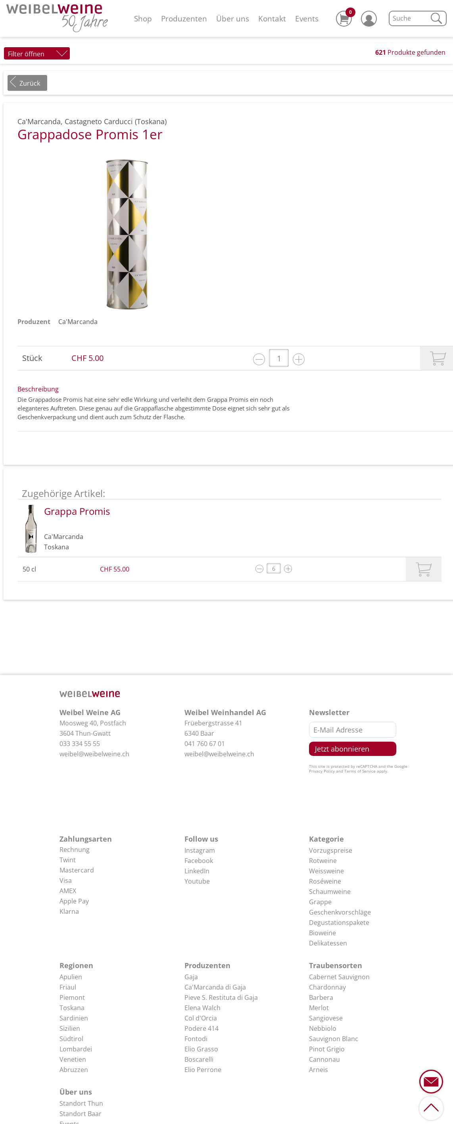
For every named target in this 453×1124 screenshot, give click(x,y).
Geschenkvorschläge (340, 912)
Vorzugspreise (330, 850)
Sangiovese (326, 1018)
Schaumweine (330, 891)
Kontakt (272, 18)
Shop (143, 18)
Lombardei (76, 1049)
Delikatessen (328, 943)
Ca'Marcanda (78, 321)
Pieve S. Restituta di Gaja (221, 997)
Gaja (191, 976)
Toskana (72, 1007)
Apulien (71, 976)
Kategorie (326, 839)
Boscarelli (198, 1059)
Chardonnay (327, 987)
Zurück (29, 83)
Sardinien (74, 1018)
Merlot (319, 1007)
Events (307, 18)
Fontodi (195, 1038)
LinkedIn (196, 871)
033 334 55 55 (80, 743)
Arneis (318, 1069)
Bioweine (322, 932)
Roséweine (325, 881)
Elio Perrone (202, 1069)
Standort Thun (81, 1103)
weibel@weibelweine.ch (94, 754)
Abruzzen (74, 1069)
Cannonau (324, 1059)
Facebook (198, 860)
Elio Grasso (201, 1049)
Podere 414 (201, 1028)
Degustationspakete (339, 922)
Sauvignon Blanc (333, 1038)
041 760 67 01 (204, 743)
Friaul (68, 987)
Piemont (72, 997)
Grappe (320, 902)
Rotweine (323, 860)
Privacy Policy (322, 771)
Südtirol (71, 1038)
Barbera (321, 997)
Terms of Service (360, 771)
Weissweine (326, 871)
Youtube (197, 881)
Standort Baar (81, 1113)
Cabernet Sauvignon (339, 976)
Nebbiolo (322, 1028)
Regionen (76, 965)
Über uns (232, 18)
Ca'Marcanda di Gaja (215, 987)
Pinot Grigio (327, 1049)
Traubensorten (335, 965)
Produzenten (184, 18)
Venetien (73, 1059)
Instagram (199, 850)
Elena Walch (202, 1007)
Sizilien (70, 1028)
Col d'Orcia (200, 1018)
